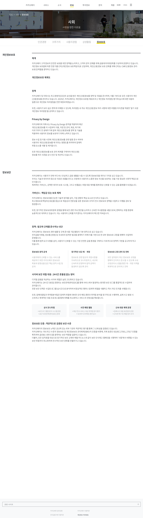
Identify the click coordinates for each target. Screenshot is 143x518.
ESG (72, 5)
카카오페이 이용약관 (83, 511)
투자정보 (86, 5)
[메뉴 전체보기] (131, 5)
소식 (59, 5)
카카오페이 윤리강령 (56, 511)
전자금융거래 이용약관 (57, 515)
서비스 (46, 5)
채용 (113, 5)
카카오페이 (30, 5)
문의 (100, 5)
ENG (125, 5)
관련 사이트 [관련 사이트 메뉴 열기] (72, 504)
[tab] (42, 42)
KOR (118, 5)
